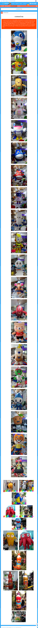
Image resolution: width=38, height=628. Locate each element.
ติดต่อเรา (18, 6)
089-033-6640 (12, 1)
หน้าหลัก (2, 6)
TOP (36, 626)
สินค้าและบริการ (7, 6)
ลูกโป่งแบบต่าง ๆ (14, 6)
